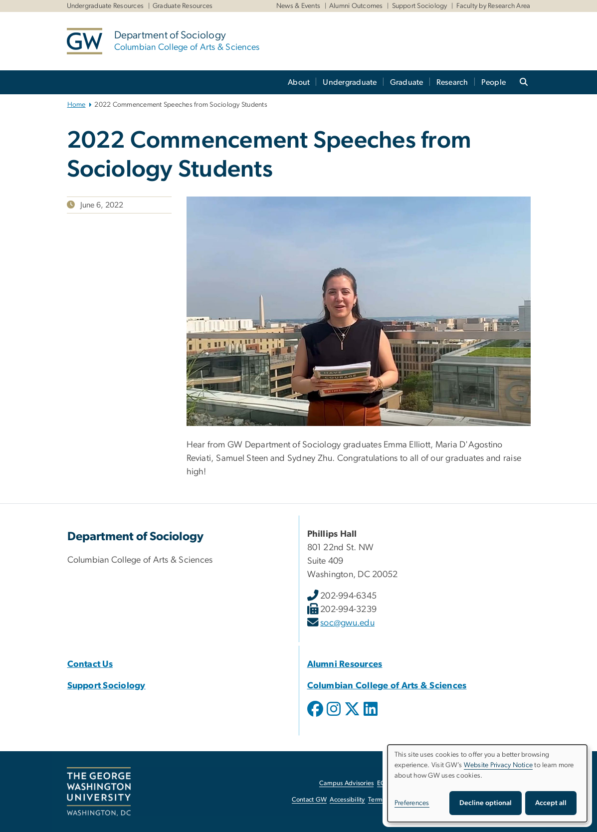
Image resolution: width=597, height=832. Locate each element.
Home (76, 104)
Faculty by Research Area (493, 5)
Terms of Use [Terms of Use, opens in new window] (386, 800)
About (299, 82)
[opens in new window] (316, 716)
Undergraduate (350, 82)
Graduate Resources (183, 5)
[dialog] (487, 783)
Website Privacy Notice (498, 765)
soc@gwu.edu (347, 623)
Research (452, 82)
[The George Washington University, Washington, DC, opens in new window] (99, 791)
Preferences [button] (412, 803)
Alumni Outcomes (356, 5)
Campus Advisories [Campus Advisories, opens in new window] (346, 783)
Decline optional (485, 803)
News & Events (298, 5)
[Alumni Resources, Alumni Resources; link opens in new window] (345, 664)
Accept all (551, 803)
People (493, 82)
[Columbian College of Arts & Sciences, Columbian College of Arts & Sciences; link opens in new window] (387, 685)
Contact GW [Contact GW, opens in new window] (309, 800)
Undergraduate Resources (105, 5)
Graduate (406, 82)
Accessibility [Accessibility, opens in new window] (347, 800)
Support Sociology (419, 5)
